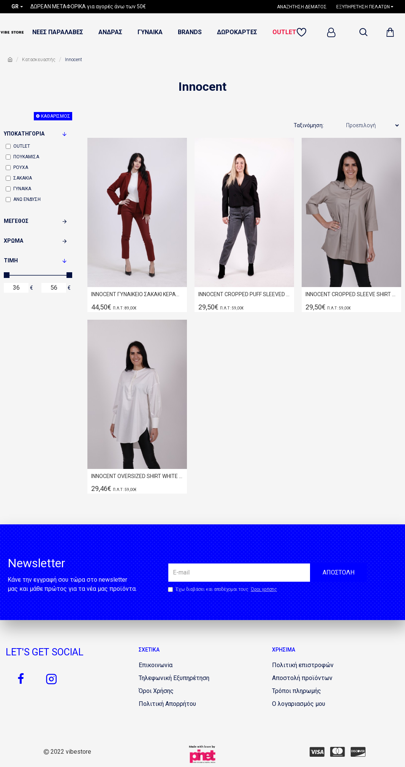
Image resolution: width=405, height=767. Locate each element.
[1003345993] (358, 752)
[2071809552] (296, 691)
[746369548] (298, 704)
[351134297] (337, 752)
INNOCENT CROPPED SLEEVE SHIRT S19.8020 (351, 294)
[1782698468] (304, 7)
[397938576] (317, 752)
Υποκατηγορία (24, 134)
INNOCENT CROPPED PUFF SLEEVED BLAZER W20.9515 (244, 294)
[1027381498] (302, 678)
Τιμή (11, 260)
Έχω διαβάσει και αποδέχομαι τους (223, 589)
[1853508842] (155, 665)
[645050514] (20, 679)
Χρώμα (13, 241)
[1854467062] (174, 678)
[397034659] (303, 665)
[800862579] (51, 679)
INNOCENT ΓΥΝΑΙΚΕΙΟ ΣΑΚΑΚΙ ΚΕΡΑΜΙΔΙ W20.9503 (137, 294)
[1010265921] (156, 691)
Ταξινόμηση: (309, 125)
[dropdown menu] (363, 32)
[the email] (267, 572)
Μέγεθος (16, 221)
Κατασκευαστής (38, 59)
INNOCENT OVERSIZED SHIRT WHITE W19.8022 (137, 476)
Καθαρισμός (55, 116)
